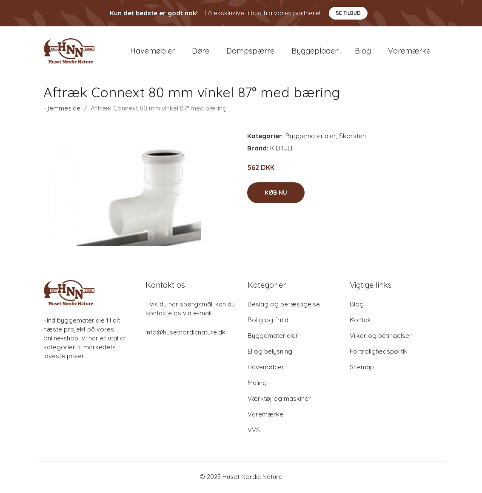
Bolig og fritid (268, 321)
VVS (254, 432)
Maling (257, 384)
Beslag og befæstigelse (284, 306)
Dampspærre (250, 52)
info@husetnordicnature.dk (185, 334)
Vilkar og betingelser (381, 337)
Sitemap (362, 369)
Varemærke (409, 52)
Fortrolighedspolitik (379, 353)
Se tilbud (348, 13)
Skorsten (352, 137)
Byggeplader (314, 52)
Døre (200, 52)
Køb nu (276, 194)
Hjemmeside (61, 110)
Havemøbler (152, 52)
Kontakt (361, 321)
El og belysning (270, 353)
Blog (363, 52)
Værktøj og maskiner (279, 400)
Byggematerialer (310, 137)
